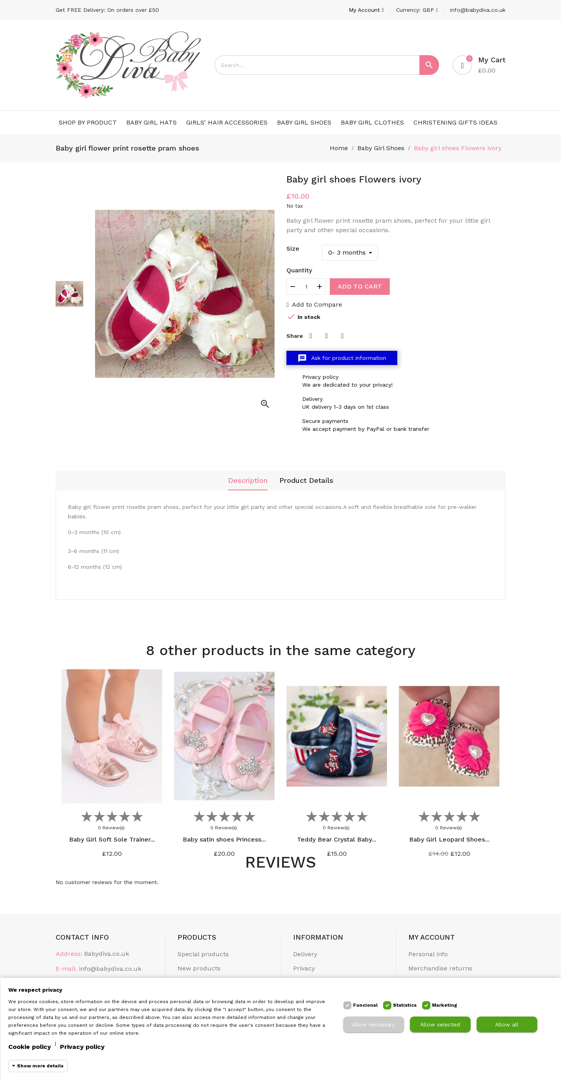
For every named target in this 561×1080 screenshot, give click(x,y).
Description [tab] (247, 480)
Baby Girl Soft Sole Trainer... (112, 839)
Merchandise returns (440, 968)
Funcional (365, 1005)
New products (199, 968)
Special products (203, 954)
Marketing (444, 1005)
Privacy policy (82, 1046)
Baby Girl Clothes (372, 122)
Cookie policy (29, 1046)
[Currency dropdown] (417, 10)
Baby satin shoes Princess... (224, 839)
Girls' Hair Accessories (226, 122)
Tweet (327, 336)
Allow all (506, 1024)
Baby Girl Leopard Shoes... (449, 839)
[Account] (366, 10)
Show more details (40, 1066)
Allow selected (440, 1024)
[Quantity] (306, 286)
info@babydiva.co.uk (477, 10)
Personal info (428, 954)
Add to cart (360, 286)
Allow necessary (373, 1024)
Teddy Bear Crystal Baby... (336, 839)
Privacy (304, 968)
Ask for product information (341, 358)
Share (311, 336)
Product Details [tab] (306, 480)
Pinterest (342, 336)
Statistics (405, 1005)
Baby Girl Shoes (304, 122)
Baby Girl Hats (151, 122)
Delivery (305, 954)
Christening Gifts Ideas (455, 122)
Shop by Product (88, 122)
